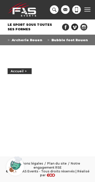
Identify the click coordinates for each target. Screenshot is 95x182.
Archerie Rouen (27, 40)
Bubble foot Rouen (69, 40)
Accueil (17, 71)
